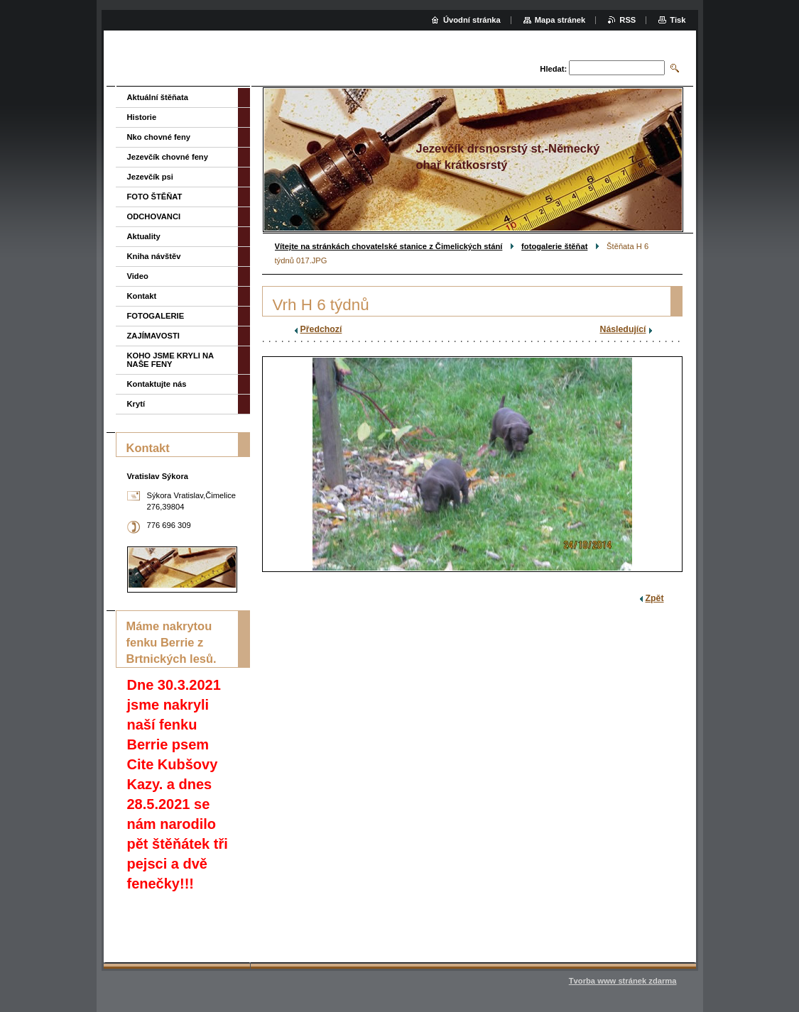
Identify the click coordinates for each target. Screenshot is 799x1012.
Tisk (677, 20)
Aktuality (144, 236)
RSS (627, 20)
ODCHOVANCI (154, 216)
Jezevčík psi (150, 176)
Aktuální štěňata (157, 97)
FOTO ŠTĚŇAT (155, 196)
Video (137, 276)
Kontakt (142, 296)
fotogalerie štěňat (554, 246)
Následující (623, 329)
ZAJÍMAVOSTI (153, 335)
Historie (142, 117)
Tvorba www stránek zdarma (623, 981)
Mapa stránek (560, 20)
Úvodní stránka (472, 20)
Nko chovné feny (159, 137)
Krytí (136, 404)
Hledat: (553, 69)
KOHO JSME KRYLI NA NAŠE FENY (170, 359)
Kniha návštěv (154, 256)
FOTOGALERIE (156, 316)
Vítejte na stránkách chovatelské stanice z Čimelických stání (389, 246)
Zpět (655, 598)
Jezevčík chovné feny (167, 157)
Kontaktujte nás (157, 384)
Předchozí (321, 329)
